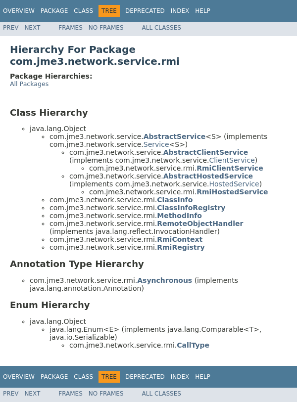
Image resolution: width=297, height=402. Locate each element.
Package (54, 10)
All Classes (161, 27)
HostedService (234, 184)
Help (202, 10)
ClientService (232, 160)
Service (156, 144)
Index (180, 10)
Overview (19, 10)
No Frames (106, 27)
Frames (70, 27)
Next (32, 27)
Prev (10, 27)
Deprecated (145, 10)
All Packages (29, 84)
